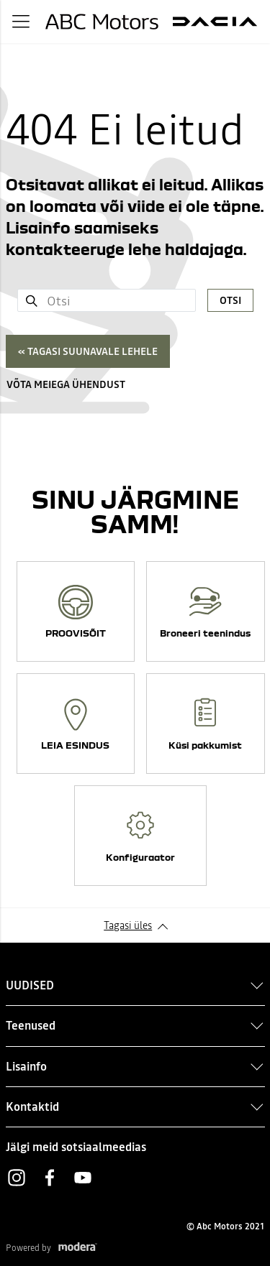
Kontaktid (32, 1106)
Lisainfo (26, 1066)
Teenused (30, 1025)
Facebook (49, 1177)
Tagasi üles (128, 925)
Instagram (16, 1177)
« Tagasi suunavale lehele (88, 351)
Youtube (83, 1177)
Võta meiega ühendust (65, 384)
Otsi (230, 300)
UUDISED (30, 985)
